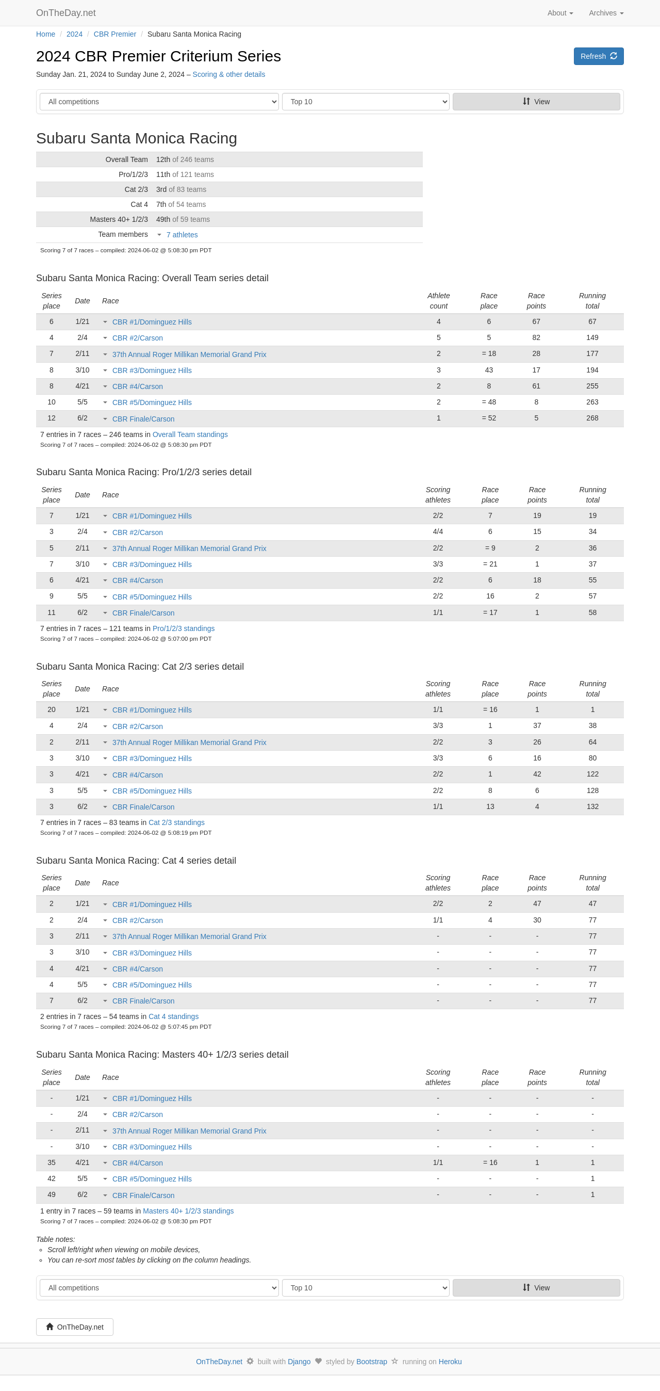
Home (45, 34)
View (536, 102)
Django (299, 1361)
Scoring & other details (229, 74)
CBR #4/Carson (137, 386)
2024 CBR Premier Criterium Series (158, 55)
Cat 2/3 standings (176, 822)
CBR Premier (115, 34)
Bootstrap (371, 1361)
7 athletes (182, 235)
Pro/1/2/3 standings (184, 628)
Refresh (599, 56)
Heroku (450, 1361)
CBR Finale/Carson (143, 419)
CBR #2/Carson (137, 338)
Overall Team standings (190, 434)
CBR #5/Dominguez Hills (152, 402)
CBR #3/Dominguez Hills (152, 370)
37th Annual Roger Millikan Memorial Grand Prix (189, 354)
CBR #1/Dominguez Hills (152, 322)
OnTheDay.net (67, 13)
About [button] (560, 13)
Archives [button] (606, 13)
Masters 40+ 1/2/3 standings (188, 1211)
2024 (74, 34)
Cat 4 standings (173, 1016)
